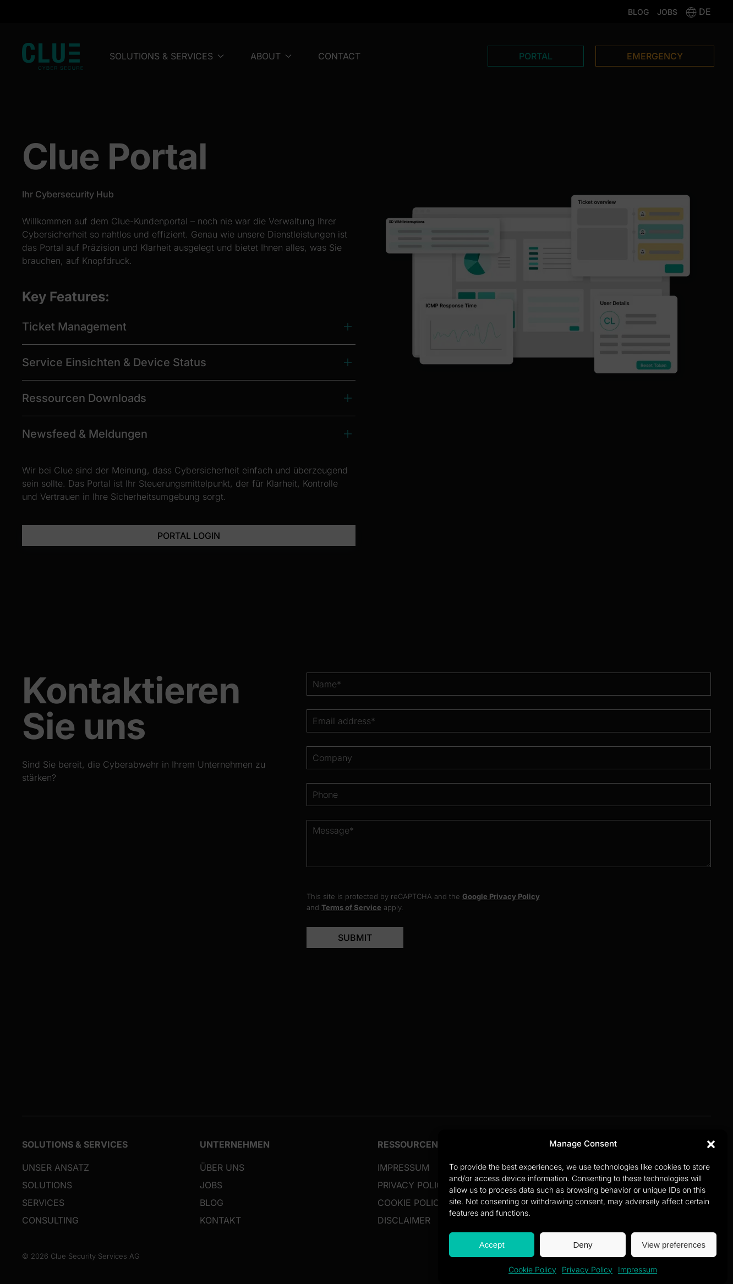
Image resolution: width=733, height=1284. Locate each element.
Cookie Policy (532, 1269)
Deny (582, 1244)
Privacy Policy (587, 1269)
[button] (710, 1143)
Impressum (637, 1269)
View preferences (674, 1244)
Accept (492, 1244)
